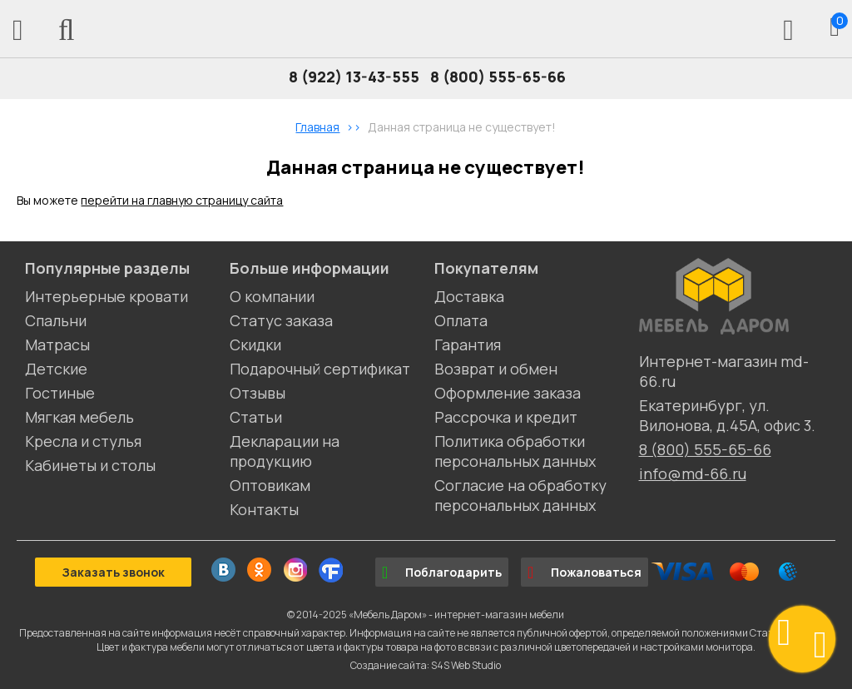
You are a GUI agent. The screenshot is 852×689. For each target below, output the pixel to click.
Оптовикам (270, 485)
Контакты (264, 509)
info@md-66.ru (692, 473)
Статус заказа (281, 320)
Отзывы (257, 393)
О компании (272, 296)
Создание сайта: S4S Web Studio (425, 665)
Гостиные (60, 393)
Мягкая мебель (79, 417)
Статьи (256, 417)
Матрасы (57, 344)
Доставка (469, 296)
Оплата (461, 320)
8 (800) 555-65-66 (498, 77)
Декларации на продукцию (284, 451)
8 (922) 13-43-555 (354, 77)
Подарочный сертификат (320, 369)
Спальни (56, 320)
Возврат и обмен (495, 369)
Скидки (255, 344)
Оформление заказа (507, 393)
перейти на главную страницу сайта (182, 200)
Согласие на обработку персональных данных (520, 495)
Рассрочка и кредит (505, 417)
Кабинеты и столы (90, 465)
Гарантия (467, 344)
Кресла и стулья (83, 441)
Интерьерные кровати (106, 296)
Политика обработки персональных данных (515, 451)
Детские (56, 369)
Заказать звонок (113, 572)
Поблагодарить (442, 572)
